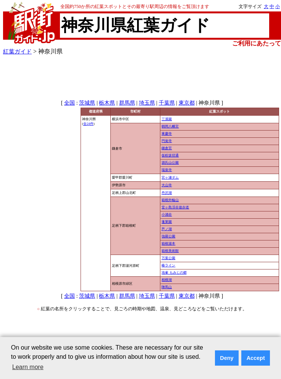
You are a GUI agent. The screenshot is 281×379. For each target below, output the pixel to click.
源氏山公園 (170, 163)
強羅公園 (168, 236)
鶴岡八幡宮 (170, 126)
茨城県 (87, 103)
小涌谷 (166, 214)
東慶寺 (166, 133)
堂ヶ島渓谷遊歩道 (175, 207)
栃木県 (107, 103)
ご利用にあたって (256, 43)
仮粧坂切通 (170, 155)
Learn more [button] (28, 367)
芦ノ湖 (166, 229)
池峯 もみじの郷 (173, 272)
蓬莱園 (166, 222)
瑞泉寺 (166, 170)
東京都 (187, 103)
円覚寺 (166, 141)
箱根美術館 (170, 251)
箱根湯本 (168, 243)
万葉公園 (168, 258)
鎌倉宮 (166, 148)
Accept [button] (256, 358)
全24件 (88, 124)
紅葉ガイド (17, 51)
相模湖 (166, 280)
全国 (69, 103)
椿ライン (168, 265)
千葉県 (167, 103)
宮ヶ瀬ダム (170, 177)
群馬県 (127, 103)
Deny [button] (226, 358)
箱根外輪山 (170, 200)
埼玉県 (147, 103)
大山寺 (166, 185)
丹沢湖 (166, 193)
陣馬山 (166, 287)
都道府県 (96, 111)
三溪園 (166, 119)
